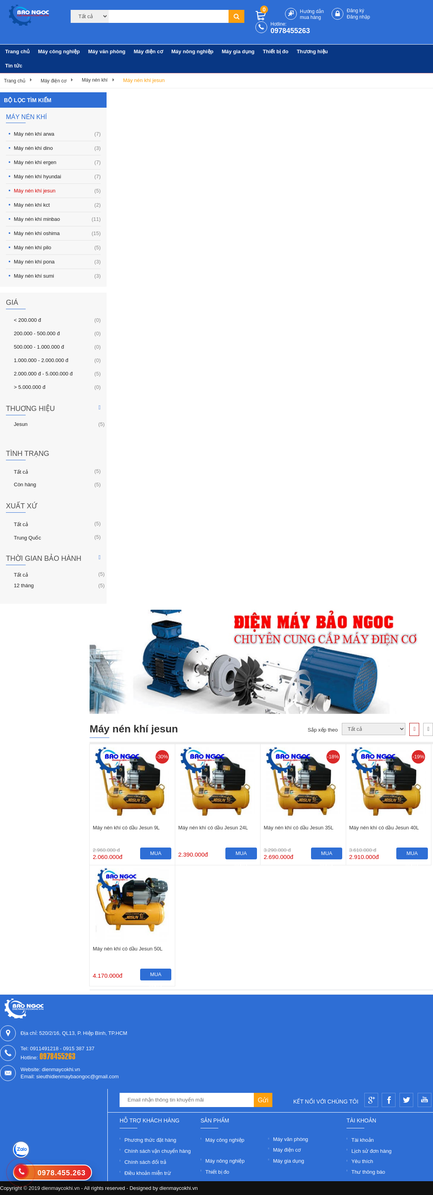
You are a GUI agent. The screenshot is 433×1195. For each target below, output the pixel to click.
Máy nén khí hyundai (57, 176)
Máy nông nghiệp (192, 51)
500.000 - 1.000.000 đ (39, 346)
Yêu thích (362, 1161)
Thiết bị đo (276, 51)
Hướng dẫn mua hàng (312, 14)
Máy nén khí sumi (57, 276)
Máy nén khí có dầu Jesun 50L (128, 949)
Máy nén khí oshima (57, 233)
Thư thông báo (368, 1172)
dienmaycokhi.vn (178, 1188)
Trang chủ (17, 51)
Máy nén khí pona (57, 262)
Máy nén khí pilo (57, 247)
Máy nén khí (94, 80)
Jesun (21, 424)
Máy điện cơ (148, 51)
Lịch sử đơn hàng (371, 1151)
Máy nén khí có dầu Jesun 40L (384, 828)
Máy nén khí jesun (144, 80)
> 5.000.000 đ (29, 387)
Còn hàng (25, 484)
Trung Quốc (27, 537)
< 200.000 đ (27, 320)
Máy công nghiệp (59, 51)
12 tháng (24, 585)
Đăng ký (355, 10)
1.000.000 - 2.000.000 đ (41, 360)
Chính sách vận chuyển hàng (157, 1151)
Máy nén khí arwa (57, 134)
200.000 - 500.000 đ (37, 333)
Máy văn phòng (107, 51)
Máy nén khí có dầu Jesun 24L (213, 828)
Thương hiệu (312, 51)
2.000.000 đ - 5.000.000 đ (43, 373)
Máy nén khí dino (57, 148)
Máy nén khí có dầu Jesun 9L (126, 828)
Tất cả (21, 471)
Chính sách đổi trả (145, 1162)
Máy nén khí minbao (57, 219)
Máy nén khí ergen (57, 162)
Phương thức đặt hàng (150, 1140)
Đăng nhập (358, 17)
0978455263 (290, 31)
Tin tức (13, 66)
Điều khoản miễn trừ (147, 1173)
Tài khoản (362, 1140)
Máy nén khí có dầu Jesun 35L (299, 828)
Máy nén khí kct (57, 205)
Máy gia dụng (238, 51)
